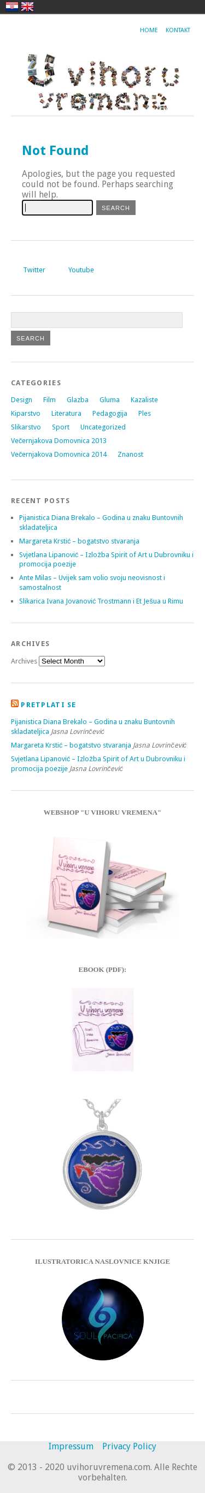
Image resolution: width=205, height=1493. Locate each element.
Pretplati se (48, 705)
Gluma (109, 400)
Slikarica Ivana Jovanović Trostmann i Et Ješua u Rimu (101, 601)
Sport (60, 427)
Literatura (66, 413)
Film (49, 400)
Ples (144, 413)
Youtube (81, 270)
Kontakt (178, 30)
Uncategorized (103, 427)
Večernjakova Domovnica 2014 (59, 454)
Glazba (78, 400)
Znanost (130, 454)
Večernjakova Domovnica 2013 (59, 441)
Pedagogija (109, 413)
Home (149, 30)
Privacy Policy (129, 1446)
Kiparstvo (25, 413)
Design (21, 400)
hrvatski (12, 6)
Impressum (71, 1446)
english (27, 6)
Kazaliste (144, 400)
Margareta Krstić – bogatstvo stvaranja (79, 541)
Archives (24, 661)
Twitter (34, 270)
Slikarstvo (26, 427)
